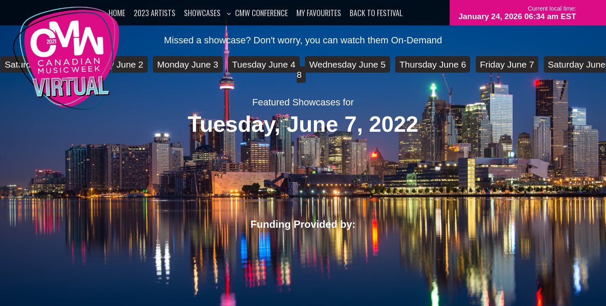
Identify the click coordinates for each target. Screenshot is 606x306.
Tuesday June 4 (264, 64)
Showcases (202, 12)
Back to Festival (376, 12)
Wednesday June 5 (347, 64)
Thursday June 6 (432, 64)
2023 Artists (154, 12)
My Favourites (318, 12)
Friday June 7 (507, 64)
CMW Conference (261, 12)
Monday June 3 (187, 64)
